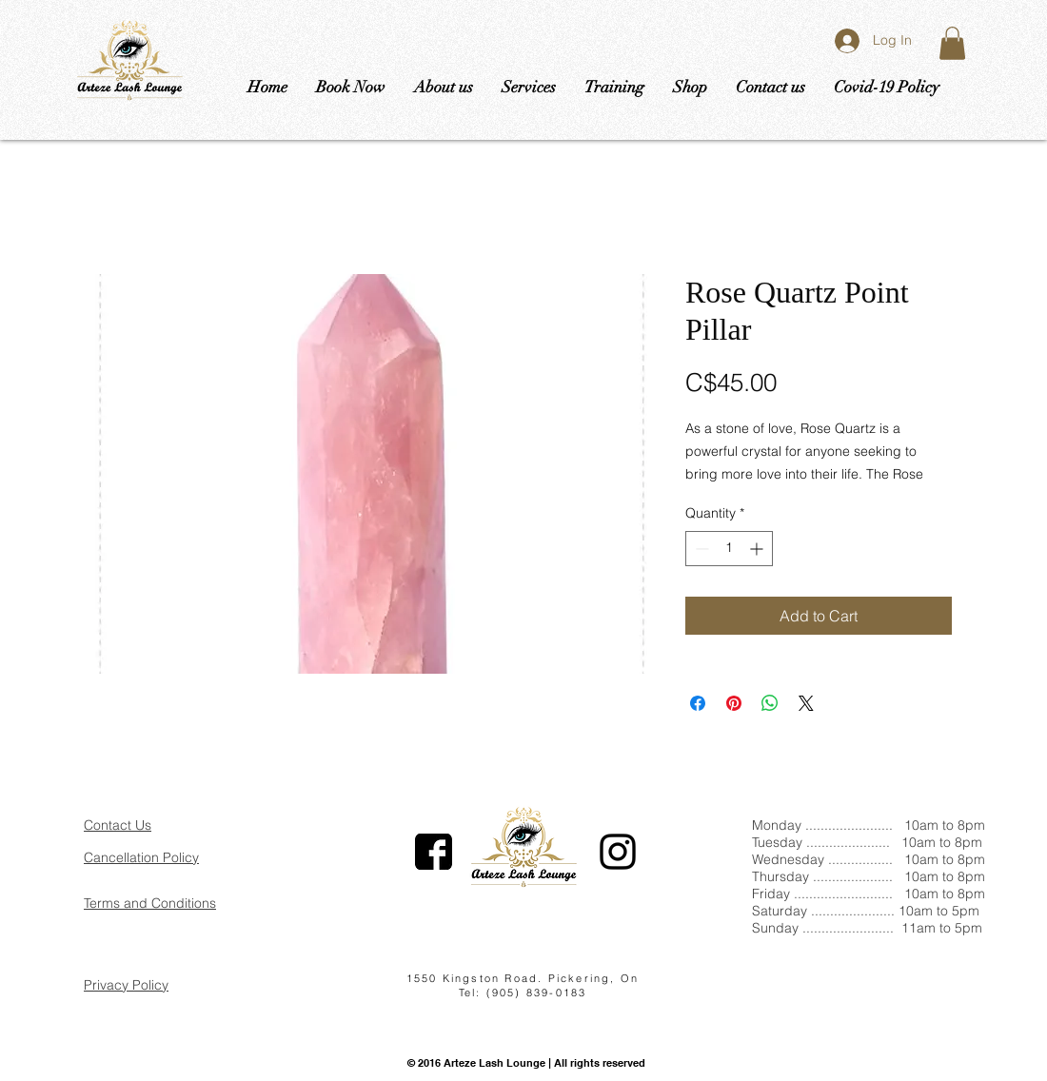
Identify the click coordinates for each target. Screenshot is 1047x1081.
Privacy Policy (126, 984)
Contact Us (117, 825)
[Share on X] (806, 703)
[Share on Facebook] (697, 703)
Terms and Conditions (150, 903)
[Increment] (758, 548)
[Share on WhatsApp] (770, 703)
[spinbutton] (729, 548)
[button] (952, 43)
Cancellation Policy (141, 857)
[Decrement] (700, 548)
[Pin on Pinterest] (733, 703)
